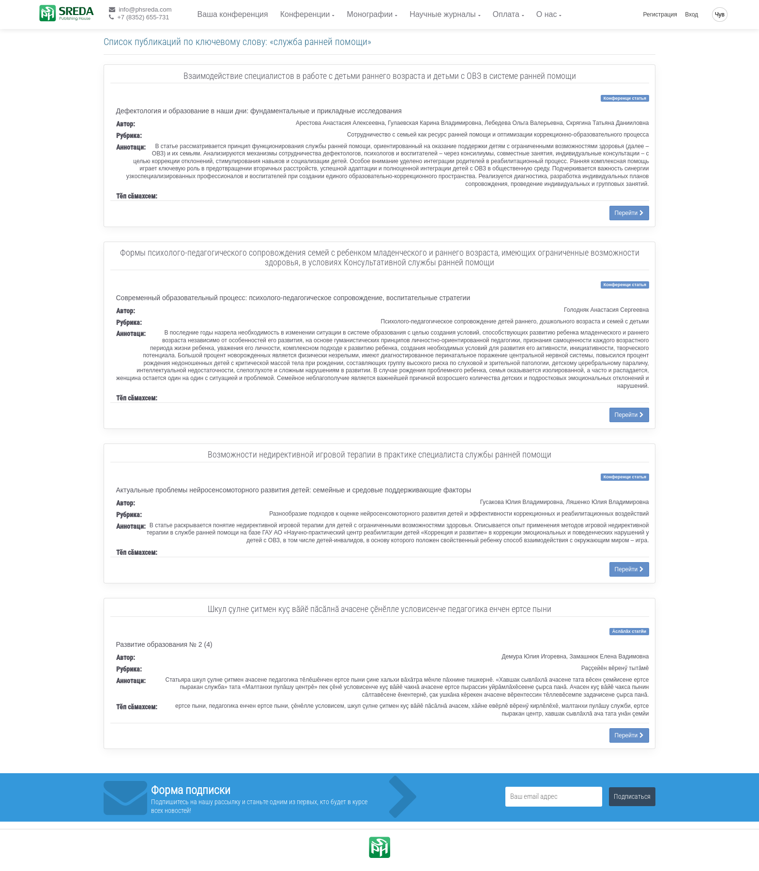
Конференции (305, 14)
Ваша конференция (232, 14)
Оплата (506, 14)
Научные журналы (442, 14)
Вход (691, 14)
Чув (720, 14)
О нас (546, 14)
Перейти (629, 213)
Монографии (370, 14)
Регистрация (660, 14)
